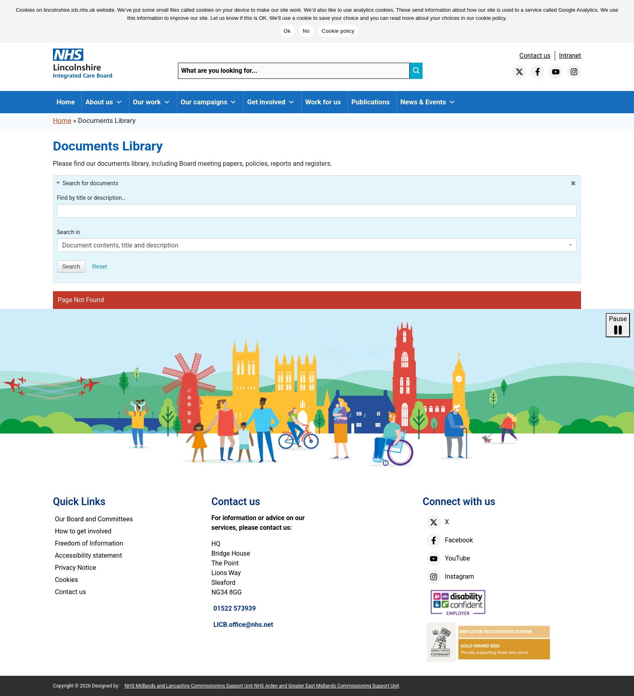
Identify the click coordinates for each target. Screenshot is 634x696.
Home (66, 102)
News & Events (427, 102)
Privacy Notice (75, 567)
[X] (434, 522)
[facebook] (537, 72)
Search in (68, 232)
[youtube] (556, 72)
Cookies (66, 580)
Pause (618, 325)
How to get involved (83, 531)
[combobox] (317, 245)
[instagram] (574, 72)
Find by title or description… (91, 198)
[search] (416, 71)
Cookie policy (338, 31)
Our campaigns (209, 102)
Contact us (535, 55)
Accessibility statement (88, 555)
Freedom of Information (89, 543)
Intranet (570, 55)
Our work (151, 102)
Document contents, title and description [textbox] (120, 245)
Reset (99, 266)
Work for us (323, 102)
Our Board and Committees (94, 519)
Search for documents (90, 183)
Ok (287, 31)
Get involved (271, 102)
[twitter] (519, 72)
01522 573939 (234, 608)
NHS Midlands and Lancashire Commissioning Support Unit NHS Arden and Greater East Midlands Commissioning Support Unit (262, 686)
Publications (370, 102)
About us (103, 102)
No (306, 31)
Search (71, 266)
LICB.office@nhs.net (243, 624)
